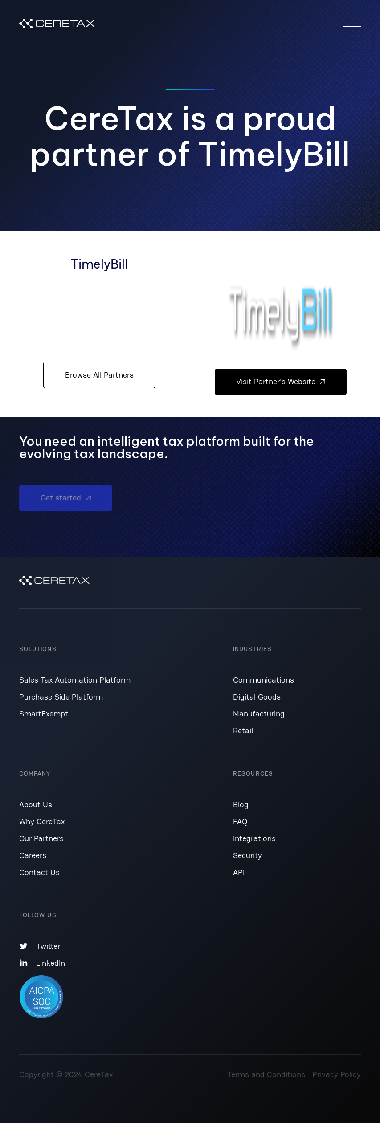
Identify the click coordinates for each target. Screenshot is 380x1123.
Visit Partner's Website (280, 381)
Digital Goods (257, 697)
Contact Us (39, 872)
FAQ (240, 821)
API (239, 872)
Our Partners (41, 838)
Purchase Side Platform (61, 697)
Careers (32, 855)
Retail (243, 730)
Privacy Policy (336, 1074)
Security (247, 855)
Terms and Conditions (266, 1074)
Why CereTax (42, 821)
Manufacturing (259, 713)
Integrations (254, 838)
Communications (263, 680)
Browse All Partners (99, 375)
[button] (352, 23)
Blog (241, 804)
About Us (35, 804)
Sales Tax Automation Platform (75, 680)
